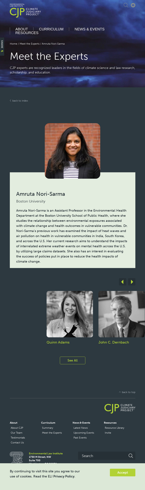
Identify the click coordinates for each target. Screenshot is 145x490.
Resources (27, 33)
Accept (122, 473)
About (21, 29)
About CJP (17, 427)
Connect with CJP (133, 5)
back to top (128, 392)
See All (72, 360)
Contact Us (17, 442)
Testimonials (18, 437)
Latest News (81, 427)
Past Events (80, 437)
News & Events (90, 29)
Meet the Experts (29, 43)
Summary (47, 427)
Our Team (16, 432)
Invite (108, 432)
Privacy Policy (63, 476)
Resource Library (114, 427)
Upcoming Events (84, 432)
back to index (20, 100)
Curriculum (51, 29)
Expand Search (127, 5)
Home (13, 43)
